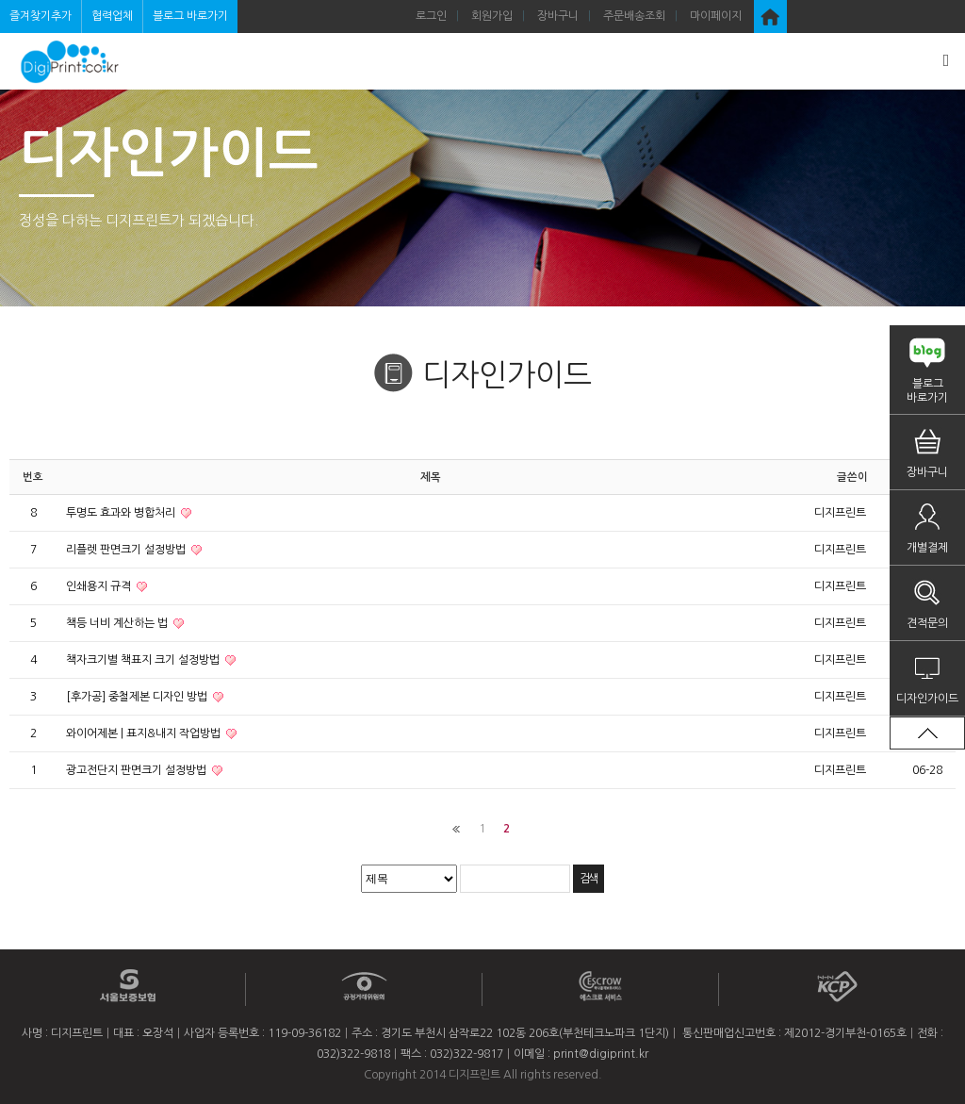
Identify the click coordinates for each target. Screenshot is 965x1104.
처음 (456, 829)
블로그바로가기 (927, 391)
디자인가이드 (927, 698)
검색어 (0, 0)
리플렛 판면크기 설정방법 (127, 549)
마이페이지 (716, 16)
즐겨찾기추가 (40, 16)
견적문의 (927, 623)
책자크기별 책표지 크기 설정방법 (144, 660)
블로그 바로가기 (190, 16)
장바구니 (558, 16)
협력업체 (112, 16)
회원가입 (492, 16)
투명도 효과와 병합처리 (122, 513)
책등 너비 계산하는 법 (118, 623)
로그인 (431, 16)
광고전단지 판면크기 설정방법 (137, 770)
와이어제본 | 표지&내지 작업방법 (144, 733)
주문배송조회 (634, 16)
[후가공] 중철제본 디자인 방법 (138, 696)
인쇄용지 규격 (100, 586)
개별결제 (927, 547)
